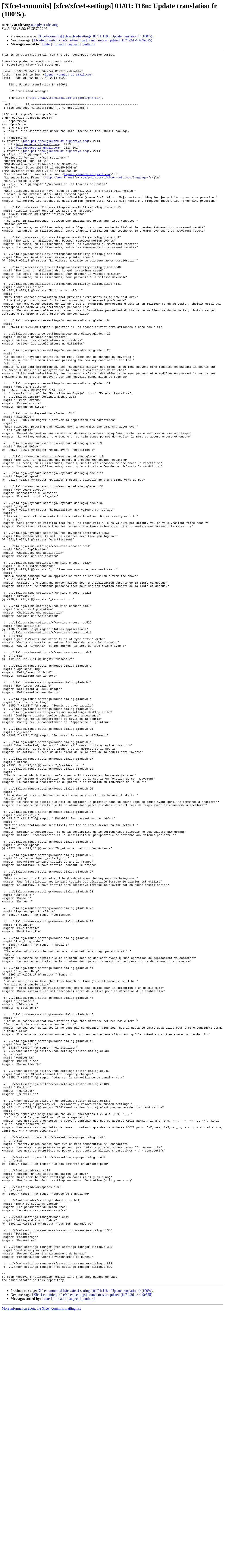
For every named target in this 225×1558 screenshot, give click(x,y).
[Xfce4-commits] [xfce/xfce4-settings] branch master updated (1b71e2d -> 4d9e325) (92, 40)
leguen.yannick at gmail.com (68, 79)
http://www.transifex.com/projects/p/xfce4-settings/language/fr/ (99, 203)
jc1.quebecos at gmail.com (37, 163)
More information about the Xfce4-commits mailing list (41, 1554)
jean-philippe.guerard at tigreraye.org (55, 159)
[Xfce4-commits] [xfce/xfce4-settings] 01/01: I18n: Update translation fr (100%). (95, 36)
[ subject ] (74, 44)
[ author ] (88, 44)
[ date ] (47, 44)
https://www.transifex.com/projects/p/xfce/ (64, 107)
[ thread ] (59, 44)
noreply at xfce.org (44, 25)
